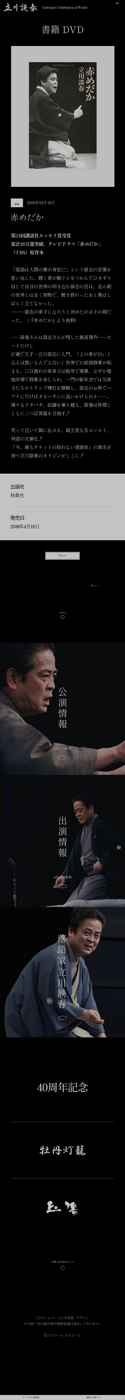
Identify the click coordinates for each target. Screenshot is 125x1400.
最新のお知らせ (93, 1393)
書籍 (19, 202)
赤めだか (62, 559)
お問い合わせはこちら (62, 1283)
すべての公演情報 (30, 1393)
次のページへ (83, 595)
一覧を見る (62, 622)
